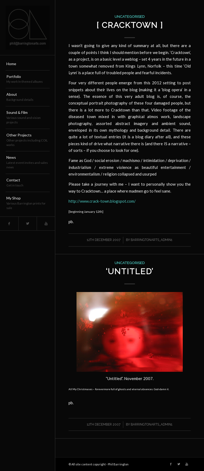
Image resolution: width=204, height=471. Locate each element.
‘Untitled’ (130, 271)
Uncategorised (129, 16)
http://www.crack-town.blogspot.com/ (102, 201)
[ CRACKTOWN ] (129, 25)
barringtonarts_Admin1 (151, 240)
